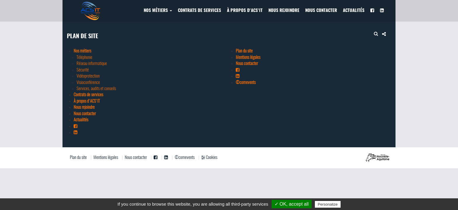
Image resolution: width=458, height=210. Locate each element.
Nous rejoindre (283, 10)
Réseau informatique (92, 64)
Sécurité (83, 70)
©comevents (246, 82)
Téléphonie (84, 57)
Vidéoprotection (88, 76)
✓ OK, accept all (292, 204)
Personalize (328, 204)
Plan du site (244, 51)
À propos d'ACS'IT (245, 10)
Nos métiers (158, 10)
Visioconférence (88, 82)
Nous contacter (321, 10)
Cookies (209, 157)
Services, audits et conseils (96, 89)
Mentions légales (248, 57)
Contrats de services (199, 10)
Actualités (354, 10)
